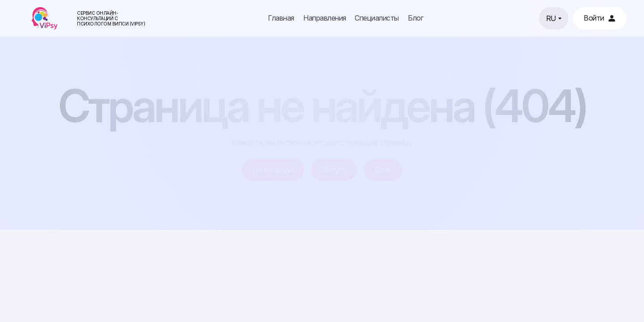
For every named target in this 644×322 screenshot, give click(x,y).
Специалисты (377, 18)
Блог (415, 18)
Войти (600, 17)
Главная (281, 18)
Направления (324, 18)
